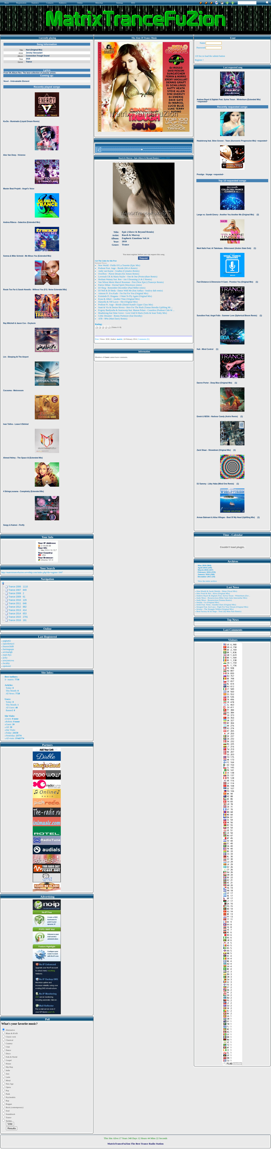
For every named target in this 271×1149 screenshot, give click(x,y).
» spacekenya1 (7, 643)
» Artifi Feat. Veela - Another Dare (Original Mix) (215, 604)
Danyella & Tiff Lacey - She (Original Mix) (118, 302)
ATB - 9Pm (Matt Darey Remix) (112, 318)
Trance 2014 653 (17, 613)
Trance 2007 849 (17, 590)
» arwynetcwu (7, 660)
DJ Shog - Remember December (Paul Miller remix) (121, 288)
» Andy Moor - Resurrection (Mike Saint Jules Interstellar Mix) (221, 598)
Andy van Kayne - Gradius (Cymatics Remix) (119, 271)
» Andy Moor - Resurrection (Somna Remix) (213, 600)
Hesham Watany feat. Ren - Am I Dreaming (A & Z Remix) (125, 279)
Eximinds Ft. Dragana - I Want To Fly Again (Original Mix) (125, 296)
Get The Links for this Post (106, 261)
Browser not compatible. (46, 286)
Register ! (199, 60)
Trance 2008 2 (16, 593)
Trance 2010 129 (17, 600)
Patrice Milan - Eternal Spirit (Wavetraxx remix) (120, 285)
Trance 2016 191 (17, 620)
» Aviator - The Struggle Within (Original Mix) (214, 609)
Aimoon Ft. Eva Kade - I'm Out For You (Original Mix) (123, 293)
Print (97, 339)
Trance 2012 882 (17, 607)
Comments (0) (143, 339)
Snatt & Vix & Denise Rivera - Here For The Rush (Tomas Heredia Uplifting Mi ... (135, 307)
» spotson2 (6, 666)
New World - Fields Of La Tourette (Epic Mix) (119, 265)
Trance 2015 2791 (18, 617)
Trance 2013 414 (17, 610)
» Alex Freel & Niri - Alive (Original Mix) (212, 593)
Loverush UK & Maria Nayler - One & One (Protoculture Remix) (127, 276)
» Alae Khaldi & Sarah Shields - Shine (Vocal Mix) (216, 591)
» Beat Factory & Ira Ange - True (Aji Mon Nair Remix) (218, 611)
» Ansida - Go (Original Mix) (207, 602)
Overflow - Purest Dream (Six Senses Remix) (118, 273)
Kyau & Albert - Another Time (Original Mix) (119, 299)
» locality (5, 663)
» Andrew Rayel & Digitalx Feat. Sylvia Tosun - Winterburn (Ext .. (222, 595)
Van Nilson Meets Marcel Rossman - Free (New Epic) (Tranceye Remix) (131, 282)
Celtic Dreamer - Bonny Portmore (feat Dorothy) (120, 316)
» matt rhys (6, 655)
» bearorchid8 (7, 646)
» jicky (4, 657)
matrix (10, 679)
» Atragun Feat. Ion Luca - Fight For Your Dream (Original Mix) (221, 607)
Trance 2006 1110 (18, 586)
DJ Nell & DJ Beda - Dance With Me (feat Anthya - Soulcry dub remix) (130, 290)
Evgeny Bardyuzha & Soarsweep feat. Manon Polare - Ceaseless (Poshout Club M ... (136, 310)
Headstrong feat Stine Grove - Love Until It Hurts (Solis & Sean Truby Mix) (132, 313)
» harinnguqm (7, 649)
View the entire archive (207, 581)
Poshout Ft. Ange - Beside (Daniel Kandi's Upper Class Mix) (125, 304)
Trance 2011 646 (17, 603)
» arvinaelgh (7, 652)
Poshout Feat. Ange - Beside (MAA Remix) (117, 268)
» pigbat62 (6, 641)
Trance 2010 (165, 158)
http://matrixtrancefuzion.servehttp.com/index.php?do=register (29, 572)
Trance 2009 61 (16, 596)
